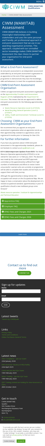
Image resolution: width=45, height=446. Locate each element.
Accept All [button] (21, 441)
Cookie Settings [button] (9, 441)
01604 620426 (9, 417)
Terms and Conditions (10, 335)
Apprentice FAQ (10, 201)
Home (4, 15)
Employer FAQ (10, 206)
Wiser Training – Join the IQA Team (15, 376)
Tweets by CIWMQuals (10, 319)
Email (4, 296)
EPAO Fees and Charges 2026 (16, 217)
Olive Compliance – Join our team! (14, 359)
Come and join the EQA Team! (13, 370)
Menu (40, 1)
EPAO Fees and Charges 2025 (16, 211)
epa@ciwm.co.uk (28, 148)
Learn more (22, 234)
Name (4, 288)
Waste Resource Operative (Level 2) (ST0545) (22, 108)
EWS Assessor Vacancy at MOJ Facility (16, 365)
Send (6, 305)
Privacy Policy (7, 332)
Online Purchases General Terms (14, 337)
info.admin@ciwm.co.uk (11, 420)
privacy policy (17, 435)
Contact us (24, 273)
